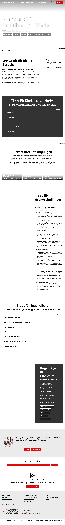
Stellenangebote (6, 497)
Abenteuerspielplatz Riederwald (20, 80)
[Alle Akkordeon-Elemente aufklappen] (58, 109)
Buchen (28, 2)
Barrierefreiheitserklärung (56, 520)
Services (43, 2)
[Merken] (61, 51)
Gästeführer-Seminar (7, 499)
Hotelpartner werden (7, 502)
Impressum (41, 520)
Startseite (4, 50)
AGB (29, 520)
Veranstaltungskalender (56, 264)
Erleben (22, 2)
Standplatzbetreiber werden (8, 504)
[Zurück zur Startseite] (8, 2)
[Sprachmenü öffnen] (52, 2)
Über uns (32, 520)
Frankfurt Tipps (35, 2)
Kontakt (37, 520)
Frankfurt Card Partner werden (9, 501)
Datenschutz (47, 520)
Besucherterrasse (41, 241)
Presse (47, 499)
